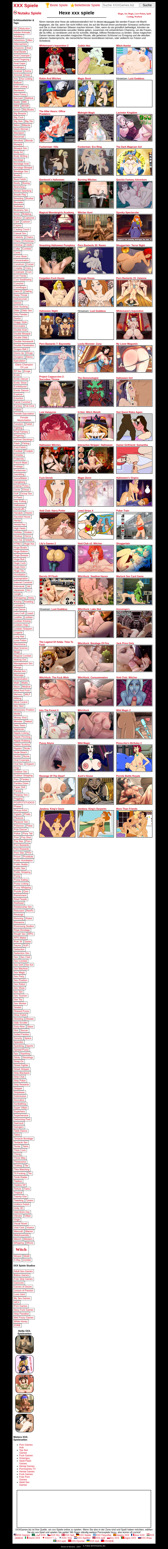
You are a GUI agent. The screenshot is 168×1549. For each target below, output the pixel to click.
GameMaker (20, 478)
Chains (29, 237)
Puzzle (17, 891)
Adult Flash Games (25, 1462)
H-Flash (18, 497)
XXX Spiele (83, 1535)
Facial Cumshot (22, 402)
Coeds (28, 245)
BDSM (25, 106)
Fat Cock (29, 406)
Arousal (18, 75)
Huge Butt (19, 559)
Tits (30, 1173)
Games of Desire (23, 1286)
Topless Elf (19, 1185)
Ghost (26, 489)
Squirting (25, 1053)
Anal (28, 48)
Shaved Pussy (21, 1011)
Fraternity (19, 459)
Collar (17, 248)
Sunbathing (20, 1104)
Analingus (19, 67)
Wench (17, 1239)
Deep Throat (20, 295)
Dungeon (19, 357)
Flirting (25, 443)
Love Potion (20, 640)
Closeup (18, 245)
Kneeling (28, 601)
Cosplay (18, 268)
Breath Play (20, 194)
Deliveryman (20, 299)
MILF (27, 694)
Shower (30, 1019)
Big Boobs (28, 109)
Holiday (18, 532)
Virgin (17, 1219)
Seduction (19, 949)
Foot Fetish (20, 447)
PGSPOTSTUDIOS (24, 802)
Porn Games (20, 1306)
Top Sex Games (23, 1451)
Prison (17, 856)
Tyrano (29, 1200)
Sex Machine (21, 968)
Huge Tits (19, 571)
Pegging (18, 798)
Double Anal (20, 330)
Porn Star (19, 853)
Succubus (19, 1100)
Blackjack (19, 133)
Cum (29, 272)
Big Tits (29, 121)
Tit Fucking (20, 1173)
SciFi (26, 945)
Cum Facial (20, 276)
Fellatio (18, 410)
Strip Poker (20, 1080)
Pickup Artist (20, 810)
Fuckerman (20, 470)
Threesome (20, 1162)
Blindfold (18, 140)
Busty (17, 214)
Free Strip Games (23, 1279)
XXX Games (22, 1535)
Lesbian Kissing (22, 621)
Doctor (17, 318)
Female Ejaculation (24, 413)
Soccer (24, 1030)
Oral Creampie (21, 760)
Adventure (19, 40)
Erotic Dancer (21, 379)
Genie (17, 489)
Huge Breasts (21, 555)
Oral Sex (18, 764)
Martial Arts (20, 671)
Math (16, 683)
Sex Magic (19, 972)
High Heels (20, 528)
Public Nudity (21, 864)
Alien (30, 40)
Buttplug (26, 214)
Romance (19, 922)
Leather (18, 617)
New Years (19, 725)
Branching (19, 187)
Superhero (19, 1111)
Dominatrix (19, 326)
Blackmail (19, 136)
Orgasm (30, 764)
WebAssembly (21, 1235)
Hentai (17, 520)
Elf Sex (18, 371)
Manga (17, 667)
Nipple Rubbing (22, 741)
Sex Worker (20, 1003)
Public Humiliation (23, 860)
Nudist (17, 756)
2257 (79, 1547)
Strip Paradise (21, 1313)
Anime (28, 71)
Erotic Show (20, 382)
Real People (20, 899)
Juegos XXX (121, 1535)
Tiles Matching (21, 1169)
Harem (28, 513)
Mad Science (21, 648)
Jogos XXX (128, 1538)
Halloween (19, 505)
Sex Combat (20, 961)
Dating (28, 291)
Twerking (18, 1200)
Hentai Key (20, 524)
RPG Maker (20, 938)
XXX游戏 (107, 1541)
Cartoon (26, 221)
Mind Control (20, 702)
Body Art (18, 152)
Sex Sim (18, 992)
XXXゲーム (49, 1538)
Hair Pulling (20, 501)
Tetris (25, 1146)
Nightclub (19, 729)
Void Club (19, 1227)
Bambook (19, 90)
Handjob (18, 513)
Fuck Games (26, 1455)
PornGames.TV (27, 1469)
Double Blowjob (22, 333)
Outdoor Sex (20, 771)
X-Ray (17, 1260)
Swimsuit (18, 1123)
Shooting (18, 1019)
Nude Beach (20, 752)
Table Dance (20, 1131)
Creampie (19, 272)
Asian (27, 75)
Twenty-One (20, 1196)
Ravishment (20, 895)
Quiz (25, 891)
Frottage (18, 466)
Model (17, 713)
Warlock (138, 17)
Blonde (29, 140)
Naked (28, 721)
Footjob (29, 451)
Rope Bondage (22, 930)
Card (16, 221)
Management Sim (23, 663)
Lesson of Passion (23, 1290)
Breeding (18, 198)
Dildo (16, 310)
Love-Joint (19, 1294)
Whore (29, 1243)
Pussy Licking (21, 883)
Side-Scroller (21, 1022)
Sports (29, 1046)
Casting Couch (22, 229)
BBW (16, 106)
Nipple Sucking (22, 744)
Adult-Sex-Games (23, 1271)
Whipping (19, 1243)
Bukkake (18, 206)
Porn (28, 841)
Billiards (26, 125)
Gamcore (19, 1283)
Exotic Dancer (21, 390)
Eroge (27, 371)
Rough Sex (20, 934)
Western (28, 1239)
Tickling (18, 1165)
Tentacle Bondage (23, 1138)
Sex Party (19, 976)
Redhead (19, 903)
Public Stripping (22, 872)
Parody (18, 791)
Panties (25, 779)
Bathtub (29, 98)
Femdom (18, 424)
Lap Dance (19, 609)
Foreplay (18, 455)
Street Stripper (21, 1069)
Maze (17, 686)
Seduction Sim (21, 953)
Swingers (19, 1127)
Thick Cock (20, 1150)
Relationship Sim (23, 907)
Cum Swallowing (22, 279)
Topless (18, 1181)
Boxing (26, 183)
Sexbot (17, 1007)
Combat (27, 248)
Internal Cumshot (23, 582)
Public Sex (19, 868)
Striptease (19, 1092)
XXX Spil (68, 1535)
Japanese (19, 590)
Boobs (17, 175)
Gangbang (19, 482)
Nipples (18, 748)
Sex (16, 957)
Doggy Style (20, 322)
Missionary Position (24, 710)
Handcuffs (19, 509)
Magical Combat (22, 656)
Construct (19, 264)
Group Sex (26, 493)
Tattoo (17, 1134)
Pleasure (18, 818)
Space (28, 1038)
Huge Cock (20, 563)
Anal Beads (20, 52)
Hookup (18, 536)
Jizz (29, 590)
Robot (29, 918)
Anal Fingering (21, 59)
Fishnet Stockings (23, 439)
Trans (27, 1189)
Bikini (17, 125)
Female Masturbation (24, 418)
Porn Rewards (21, 849)
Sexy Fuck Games (23, 1310)
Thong (17, 1154)
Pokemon (19, 825)
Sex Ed (29, 965)
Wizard (17, 1256)
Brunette (18, 202)
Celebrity (18, 237)
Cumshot (18, 283)
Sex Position (20, 980)
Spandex (18, 1042)
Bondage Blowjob (23, 167)
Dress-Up (19, 353)
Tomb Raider (20, 1177)
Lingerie (18, 632)
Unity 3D (18, 1208)
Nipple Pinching (22, 737)
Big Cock (18, 117)
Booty (17, 183)
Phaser (18, 806)
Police (17, 833)
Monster (18, 721)
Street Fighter (21, 1065)
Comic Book (20, 256)
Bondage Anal (21, 164)
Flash (17, 443)
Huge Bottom (21, 551)
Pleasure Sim (21, 822)
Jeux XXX (138, 1535)
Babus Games (21, 1275)
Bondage (18, 160)
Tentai (17, 1146)
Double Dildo (21, 337)
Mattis (25, 683)
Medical (26, 686)
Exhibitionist (20, 386)
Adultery (18, 36)
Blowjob (18, 144)
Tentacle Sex (21, 1142)
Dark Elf (18, 291)
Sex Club (25, 957)
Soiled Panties (21, 1034)
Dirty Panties (20, 314)
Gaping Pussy (21, 486)
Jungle (17, 594)
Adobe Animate (22, 32)
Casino (17, 225)
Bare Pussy (20, 94)
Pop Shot (26, 837)
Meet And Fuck (22, 690)
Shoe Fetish (20, 1015)
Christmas (28, 241)
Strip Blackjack (22, 1073)
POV (28, 853)
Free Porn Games (24, 1478)
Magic (17, 652)
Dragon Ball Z (21, 349)
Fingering (19, 435)
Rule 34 (18, 941)
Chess (17, 241)
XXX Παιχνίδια (102, 1535)
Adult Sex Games (24, 1483)
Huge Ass (29, 544)
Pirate (27, 814)
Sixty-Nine (19, 1026)
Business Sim (21, 210)
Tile (26, 1165)
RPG (30, 934)
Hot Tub (18, 540)
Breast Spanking (22, 191)
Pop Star (18, 841)
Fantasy (18, 406)
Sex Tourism (20, 995)
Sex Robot (19, 984)
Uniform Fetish (21, 1204)
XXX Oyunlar (76, 1541)
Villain (28, 1216)
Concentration (21, 260)
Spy (16, 1053)
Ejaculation (20, 361)
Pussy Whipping (22, 887)
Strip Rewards (21, 1084)
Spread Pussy (21, 1050)
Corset (30, 264)
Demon (18, 303)
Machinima (19, 644)
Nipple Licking (21, 733)
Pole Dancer (20, 829)
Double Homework (24, 341)
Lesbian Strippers (23, 629)
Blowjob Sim (20, 148)
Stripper (18, 1088)
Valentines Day (22, 1212)
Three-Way (20, 1158)
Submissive (20, 1096)
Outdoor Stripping (23, 775)
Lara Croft (19, 613)
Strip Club (19, 1077)
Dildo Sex (27, 310)
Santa (28, 941)
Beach (17, 109)
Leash (30, 613)
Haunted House (22, 516)
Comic (17, 252)
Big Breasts (20, 113)
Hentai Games (26, 1466)
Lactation (19, 605)
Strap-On (19, 1061)
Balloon (18, 82)
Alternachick (20, 44)
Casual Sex (20, 233)
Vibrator (18, 1216)
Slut (16, 1030)
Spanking (19, 1046)
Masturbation (21, 679)
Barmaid (18, 98)
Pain (16, 779)
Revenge (18, 914)
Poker (29, 825)
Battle (17, 102)
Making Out (20, 659)
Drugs (29, 353)
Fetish (29, 424)
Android (18, 71)
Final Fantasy (21, 432)
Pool (16, 837)
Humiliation (20, 574)
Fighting (18, 428)
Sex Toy (18, 999)
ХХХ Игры (145, 1538)
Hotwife (29, 540)
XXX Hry (54, 1535)
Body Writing (20, 156)
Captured (29, 218)
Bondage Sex (21, 171)
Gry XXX (113, 1538)
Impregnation (21, 578)
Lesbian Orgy (21, 625)
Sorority (18, 1038)
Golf (16, 493)
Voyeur (30, 1227)
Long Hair (19, 636)
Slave (30, 1026)
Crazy (28, 268)
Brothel (29, 198)
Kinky (31, 598)
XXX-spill (98, 1538)
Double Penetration (24, 345)
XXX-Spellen (82, 1538)
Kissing (18, 601)
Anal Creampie (22, 55)
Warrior (29, 1231)
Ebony (29, 357)
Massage (19, 675)
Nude (27, 748)
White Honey (21, 1321)
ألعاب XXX (39, 1535)
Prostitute (28, 856)
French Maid (20, 462)
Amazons (19, 48)
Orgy (16, 768)
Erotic (17, 375)
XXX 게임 (65, 1538)
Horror (28, 536)
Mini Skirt (19, 706)
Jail (28, 586)
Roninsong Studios (24, 926)
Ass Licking (26, 79)
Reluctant (19, 910)
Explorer (18, 394)
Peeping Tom (21, 795)
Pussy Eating (21, 880)
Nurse (26, 756)
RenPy (30, 910)
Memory (18, 694)
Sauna (17, 945)
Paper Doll (19, 787)
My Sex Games (22, 1298)
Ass (16, 79)
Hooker (28, 532)
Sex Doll (18, 965)
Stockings (28, 1057)
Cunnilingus (20, 287)
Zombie (27, 1260)
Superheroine (21, 1115)
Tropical (18, 1192)
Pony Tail (28, 833)
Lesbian (29, 617)
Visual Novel (20, 1223)
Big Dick (18, 121)
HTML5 (18, 544)
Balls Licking (20, 86)
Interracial (19, 586)
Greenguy (24, 1458)
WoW (27, 1256)
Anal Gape (19, 63)
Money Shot (20, 717)
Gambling (19, 474)
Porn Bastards (21, 845)
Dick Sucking (21, 306)
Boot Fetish (20, 179)
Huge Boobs (20, 547)
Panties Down (21, 783)
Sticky (17, 1057)
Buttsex (18, 218)
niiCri (16, 1302)
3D (15, 28)
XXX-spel (59, 1541)
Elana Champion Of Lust (24, 366)
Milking (17, 698)
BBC (24, 102)
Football (18, 451)
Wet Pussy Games (24, 1317)
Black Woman (21, 129)
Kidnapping (20, 598)
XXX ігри (93, 1541)
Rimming (18, 918)
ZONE (17, 1325)
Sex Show (19, 988)
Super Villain (20, 1107)
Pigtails (18, 814)
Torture (17, 1189)
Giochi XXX (32, 1538)
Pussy (17, 876)
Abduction (24, 28)
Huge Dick (19, 567)
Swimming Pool (22, 1119)
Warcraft (18, 1231)
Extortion (18, 398)
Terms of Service (68, 1547)
